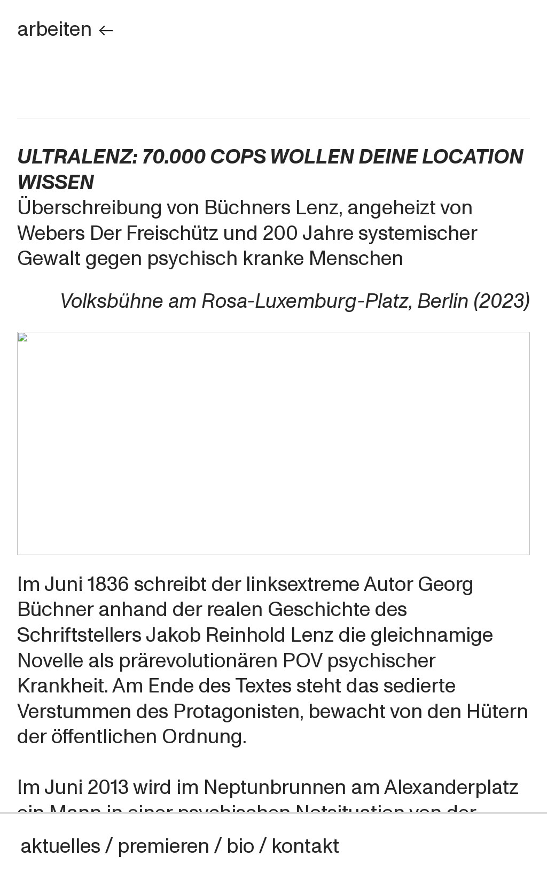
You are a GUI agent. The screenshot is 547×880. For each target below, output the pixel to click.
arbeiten (66, 29)
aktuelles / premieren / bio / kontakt (179, 846)
